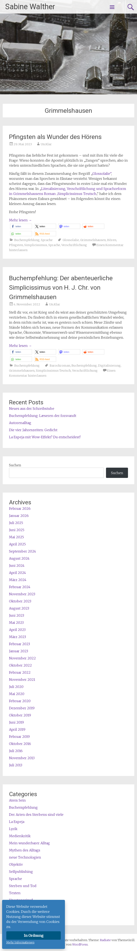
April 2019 (17, 729)
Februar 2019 (19, 736)
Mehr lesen (20, 220)
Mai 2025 (16, 537)
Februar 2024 (19, 587)
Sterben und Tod (22, 886)
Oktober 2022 (20, 665)
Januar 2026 (19, 516)
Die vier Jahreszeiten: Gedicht (33, 430)
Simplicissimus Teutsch (53, 370)
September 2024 (22, 551)
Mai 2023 (16, 622)
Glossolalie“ (101, 173)
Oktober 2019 (20, 715)
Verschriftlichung (74, 245)
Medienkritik (20, 836)
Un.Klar (46, 144)
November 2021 (22, 679)
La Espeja (16, 822)
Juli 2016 (16, 751)
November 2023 (22, 594)
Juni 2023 (16, 615)
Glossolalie (71, 240)
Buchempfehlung (27, 240)
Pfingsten (16, 245)
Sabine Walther (30, 6)
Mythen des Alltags (24, 850)
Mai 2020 (16, 694)
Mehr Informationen (20, 942)
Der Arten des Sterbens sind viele (36, 814)
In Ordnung (33, 935)
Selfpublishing (21, 871)
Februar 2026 (20, 508)
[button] (21, 226)
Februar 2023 (19, 644)
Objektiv (16, 864)
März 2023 (17, 637)
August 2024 (19, 558)
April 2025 (17, 544)
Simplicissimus (35, 245)
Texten (15, 893)
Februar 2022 (20, 672)
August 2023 (19, 608)
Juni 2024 (17, 565)
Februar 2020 (20, 701)
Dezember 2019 (22, 708)
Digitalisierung (109, 365)
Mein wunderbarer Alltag (29, 843)
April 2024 (17, 573)
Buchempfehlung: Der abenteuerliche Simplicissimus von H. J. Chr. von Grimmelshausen (61, 287)
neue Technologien (25, 857)
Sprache (47, 240)
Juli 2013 (15, 765)
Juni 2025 (16, 530)
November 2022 (22, 658)
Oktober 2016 (20, 744)
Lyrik (13, 829)
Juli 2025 (16, 523)
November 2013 (22, 758)
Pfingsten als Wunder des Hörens (55, 136)
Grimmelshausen (93, 240)
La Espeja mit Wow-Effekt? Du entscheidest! (44, 437)
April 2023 (17, 630)
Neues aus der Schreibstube (31, 408)
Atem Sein (17, 800)
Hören (111, 240)
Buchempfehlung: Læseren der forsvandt (42, 416)
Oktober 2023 (20, 601)
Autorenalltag (20, 423)
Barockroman (60, 365)
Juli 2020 (16, 687)
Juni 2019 (16, 722)
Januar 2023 (18, 651)
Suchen (15, 465)
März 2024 (17, 580)
